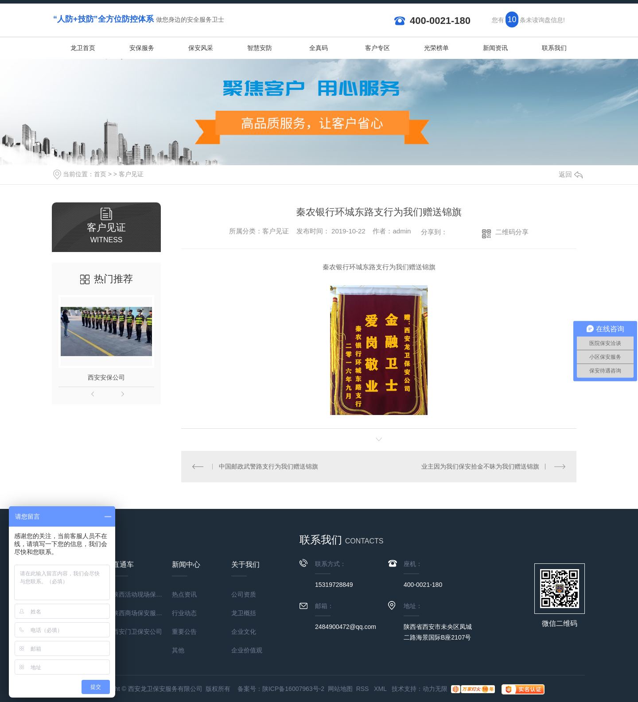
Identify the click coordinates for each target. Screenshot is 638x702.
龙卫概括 (243, 613)
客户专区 (377, 47)
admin (402, 231)
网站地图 (340, 688)
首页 (100, 174)
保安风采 (200, 47)
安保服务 (141, 47)
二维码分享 (512, 232)
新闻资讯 (495, 47)
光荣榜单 (436, 47)
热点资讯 (184, 594)
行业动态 (184, 613)
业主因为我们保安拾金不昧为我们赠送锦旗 (480, 466)
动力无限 (435, 688)
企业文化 (243, 631)
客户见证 (131, 174)
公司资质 (243, 594)
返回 (571, 174)
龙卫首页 (82, 47)
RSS (363, 688)
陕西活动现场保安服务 (142, 594)
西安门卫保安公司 (137, 631)
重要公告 (184, 631)
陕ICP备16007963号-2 (293, 688)
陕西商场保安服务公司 (142, 613)
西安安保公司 (106, 377)
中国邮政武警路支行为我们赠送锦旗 (268, 466)
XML (381, 688)
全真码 (318, 47)
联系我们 (554, 47)
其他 (178, 650)
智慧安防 (259, 47)
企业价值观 (246, 650)
